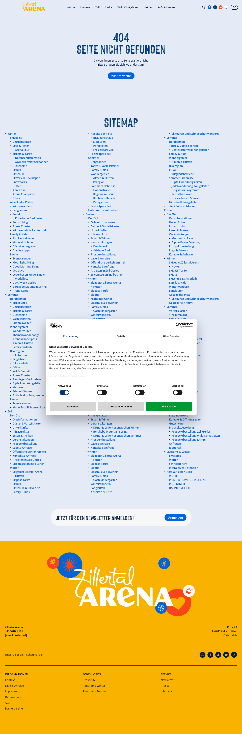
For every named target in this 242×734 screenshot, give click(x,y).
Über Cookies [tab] (171, 336)
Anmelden (175, 517)
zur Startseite (121, 76)
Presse (165, 686)
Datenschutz (13, 697)
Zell (67, 8)
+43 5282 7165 (14, 631)
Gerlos (78, 8)
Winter (39, 8)
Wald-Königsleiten (99, 8)
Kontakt (10, 680)
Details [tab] (121, 336)
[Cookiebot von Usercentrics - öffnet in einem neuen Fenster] (178, 324)
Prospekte (89, 680)
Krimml (120, 8)
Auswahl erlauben (121, 406)
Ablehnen (72, 406)
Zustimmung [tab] (70, 336)
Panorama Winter (94, 686)
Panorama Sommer (95, 691)
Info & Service (139, 8)
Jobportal (167, 691)
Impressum (12, 691)
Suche (202, 8)
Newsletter (168, 680)
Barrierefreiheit (14, 708)
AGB (7, 703)
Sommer (54, 8)
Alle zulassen (169, 406)
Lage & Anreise (14, 686)
